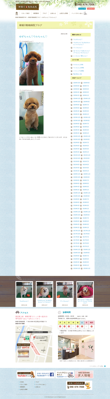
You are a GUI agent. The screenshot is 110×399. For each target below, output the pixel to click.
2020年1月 (86, 189)
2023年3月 (86, 130)
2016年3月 (86, 262)
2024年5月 (86, 108)
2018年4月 (76, 224)
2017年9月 (86, 233)
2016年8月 (76, 256)
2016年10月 (76, 252)
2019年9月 (86, 196)
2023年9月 (86, 120)
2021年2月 (76, 171)
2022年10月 (76, 139)
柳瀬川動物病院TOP (20, 17)
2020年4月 (76, 186)
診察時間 (90, 8)
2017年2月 (76, 246)
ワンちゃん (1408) (78, 67)
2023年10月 (76, 120)
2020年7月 (86, 180)
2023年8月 (76, 123)
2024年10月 (76, 101)
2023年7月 (86, 123)
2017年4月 (76, 243)
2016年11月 (86, 249)
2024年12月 (76, 98)
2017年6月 (76, 240)
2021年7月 (86, 161)
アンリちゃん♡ (77, 47)
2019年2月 (76, 208)
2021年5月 (86, 164)
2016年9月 (86, 252)
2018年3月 (86, 224)
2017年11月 (86, 230)
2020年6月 (76, 183)
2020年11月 (86, 174)
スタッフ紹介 (26, 13)
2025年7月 (86, 86)
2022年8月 (76, 142)
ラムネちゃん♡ (77, 39)
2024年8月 (76, 104)
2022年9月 (86, 139)
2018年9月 (86, 215)
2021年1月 (86, 171)
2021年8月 (76, 161)
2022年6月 (76, 145)
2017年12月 (76, 230)
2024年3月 (86, 111)
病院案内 (38, 13)
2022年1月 (86, 152)
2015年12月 (76, 268)
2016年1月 (86, 265)
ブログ (47, 13)
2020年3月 (86, 186)
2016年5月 (86, 259)
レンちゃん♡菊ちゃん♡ (80, 56)
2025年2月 (76, 95)
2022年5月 (86, 145)
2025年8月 (76, 86)
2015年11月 (86, 268)
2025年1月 (86, 95)
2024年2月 (76, 114)
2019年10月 (76, 196)
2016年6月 (76, 259)
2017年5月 (86, 240)
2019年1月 (86, 208)
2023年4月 (76, 130)
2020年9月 (86, 177)
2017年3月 (86, 243)
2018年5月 (86, 221)
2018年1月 (86, 227)
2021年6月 (76, 164)
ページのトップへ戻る (96, 366)
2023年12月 (76, 117)
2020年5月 (86, 183)
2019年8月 (76, 199)
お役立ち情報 (68, 13)
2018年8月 (76, 218)
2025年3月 (86, 92)
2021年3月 (86, 167)
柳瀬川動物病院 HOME (16, 13)
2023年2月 (76, 133)
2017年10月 (76, 233)
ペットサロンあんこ (84, 13)
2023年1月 (86, 133)
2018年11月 (86, 211)
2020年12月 (76, 174)
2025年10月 (76, 82)
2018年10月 (76, 215)
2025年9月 (86, 82)
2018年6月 (76, 221)
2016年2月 (76, 265)
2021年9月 (86, 158)
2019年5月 (86, 202)
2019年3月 (86, 205)
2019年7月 (86, 199)
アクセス (81, 8)
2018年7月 (86, 218)
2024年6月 (76, 108)
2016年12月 (76, 249)
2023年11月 (86, 117)
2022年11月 (86, 136)
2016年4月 (76, 262)
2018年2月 (76, 227)
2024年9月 (86, 101)
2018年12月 (76, 211)
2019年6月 (76, 202)
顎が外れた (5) (77, 74)
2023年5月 (86, 126)
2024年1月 (86, 114)
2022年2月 (76, 152)
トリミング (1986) (78, 71)
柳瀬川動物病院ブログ (34, 17)
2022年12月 (76, 136)
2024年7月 (86, 104)
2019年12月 (76, 193)
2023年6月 (76, 126)
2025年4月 (76, 92)
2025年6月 (76, 89)
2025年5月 (86, 89)
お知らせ (57, 13)
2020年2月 (76, 189)
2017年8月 (76, 237)
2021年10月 (76, 158)
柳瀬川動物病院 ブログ (31, 279)
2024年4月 (76, 111)
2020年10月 (76, 177)
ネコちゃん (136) (78, 64)
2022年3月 (86, 149)
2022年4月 (76, 149)
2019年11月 (86, 193)
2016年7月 (86, 256)
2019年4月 (76, 205)
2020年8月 (76, 180)
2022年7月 (86, 142)
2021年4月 (76, 167)
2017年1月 (86, 246)
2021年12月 (76, 155)
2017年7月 (86, 237)
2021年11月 (86, 155)
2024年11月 (86, 98)
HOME (22, 382)
